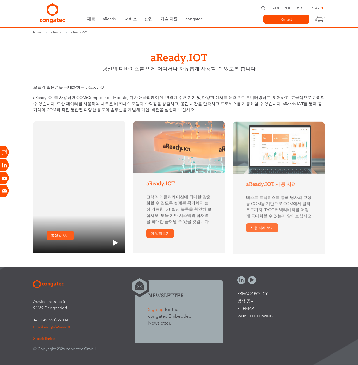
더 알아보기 (160, 234)
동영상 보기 (60, 235)
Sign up (156, 309)
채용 (288, 8)
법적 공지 (246, 301)
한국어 (315, 8)
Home (37, 32)
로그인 (300, 8)
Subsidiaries (44, 338)
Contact (286, 19)
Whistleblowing (255, 315)
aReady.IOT (79, 32)
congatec (194, 18)
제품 (91, 18)
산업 (148, 18)
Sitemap (245, 308)
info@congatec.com (51, 326)
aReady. (110, 18)
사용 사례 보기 (262, 229)
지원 (276, 8)
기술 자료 (169, 18)
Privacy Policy (252, 293)
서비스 (131, 18)
